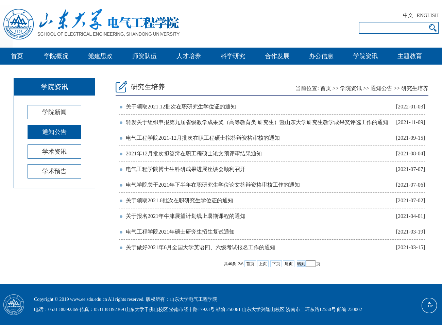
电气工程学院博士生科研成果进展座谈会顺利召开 (185, 169)
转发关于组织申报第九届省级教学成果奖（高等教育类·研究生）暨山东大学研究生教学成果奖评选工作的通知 (257, 122)
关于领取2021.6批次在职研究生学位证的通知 (179, 200)
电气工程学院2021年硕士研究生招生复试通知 (180, 232)
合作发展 (277, 56)
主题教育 (409, 56)
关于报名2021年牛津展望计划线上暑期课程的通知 (185, 216)
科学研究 (233, 56)
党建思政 (100, 56)
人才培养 (188, 56)
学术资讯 (54, 151)
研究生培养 (414, 88)
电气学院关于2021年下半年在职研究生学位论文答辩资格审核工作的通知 (213, 185)
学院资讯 (365, 56)
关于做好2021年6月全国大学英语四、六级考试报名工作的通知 (200, 247)
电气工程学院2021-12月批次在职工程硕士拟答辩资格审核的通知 (203, 138)
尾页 (289, 263)
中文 (408, 15)
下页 (276, 263)
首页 (17, 56)
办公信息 (321, 56)
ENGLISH (428, 15)
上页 (263, 263)
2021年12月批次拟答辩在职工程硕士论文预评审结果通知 (194, 153)
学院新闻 (54, 112)
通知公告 (54, 132)
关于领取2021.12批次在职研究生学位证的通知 (181, 106)
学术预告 (54, 171)
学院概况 (56, 56)
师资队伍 (144, 56)
